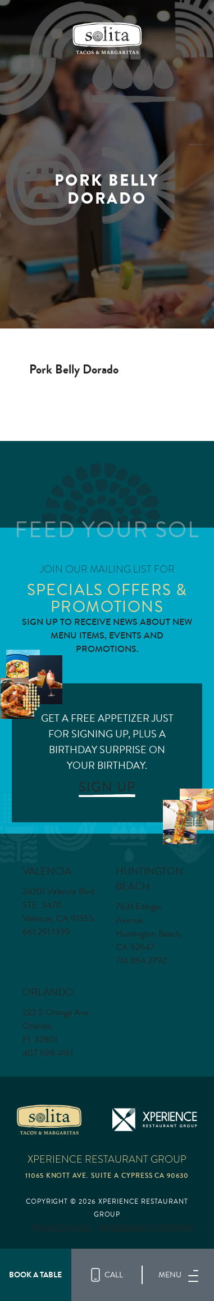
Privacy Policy (61, 1227)
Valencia (46, 871)
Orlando (48, 992)
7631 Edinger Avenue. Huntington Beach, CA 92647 (149, 927)
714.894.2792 (141, 961)
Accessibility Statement (146, 1227)
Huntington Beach (149, 878)
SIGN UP (107, 787)
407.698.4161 (47, 1053)
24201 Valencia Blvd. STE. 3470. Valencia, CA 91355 (59, 905)
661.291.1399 (46, 932)
